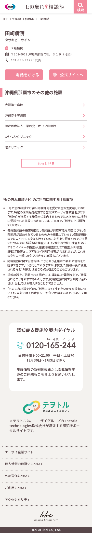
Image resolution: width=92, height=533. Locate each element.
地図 (68, 54)
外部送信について (17, 475)
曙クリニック (14, 147)
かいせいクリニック (18, 136)
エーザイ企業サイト (19, 452)
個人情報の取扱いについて (24, 463)
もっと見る (46, 163)
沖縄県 (16, 19)
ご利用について (16, 487)
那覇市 (29, 19)
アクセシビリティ (17, 499)
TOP (5, 19)
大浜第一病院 (14, 105)
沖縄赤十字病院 (15, 115)
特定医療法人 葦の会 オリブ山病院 (30, 126)
